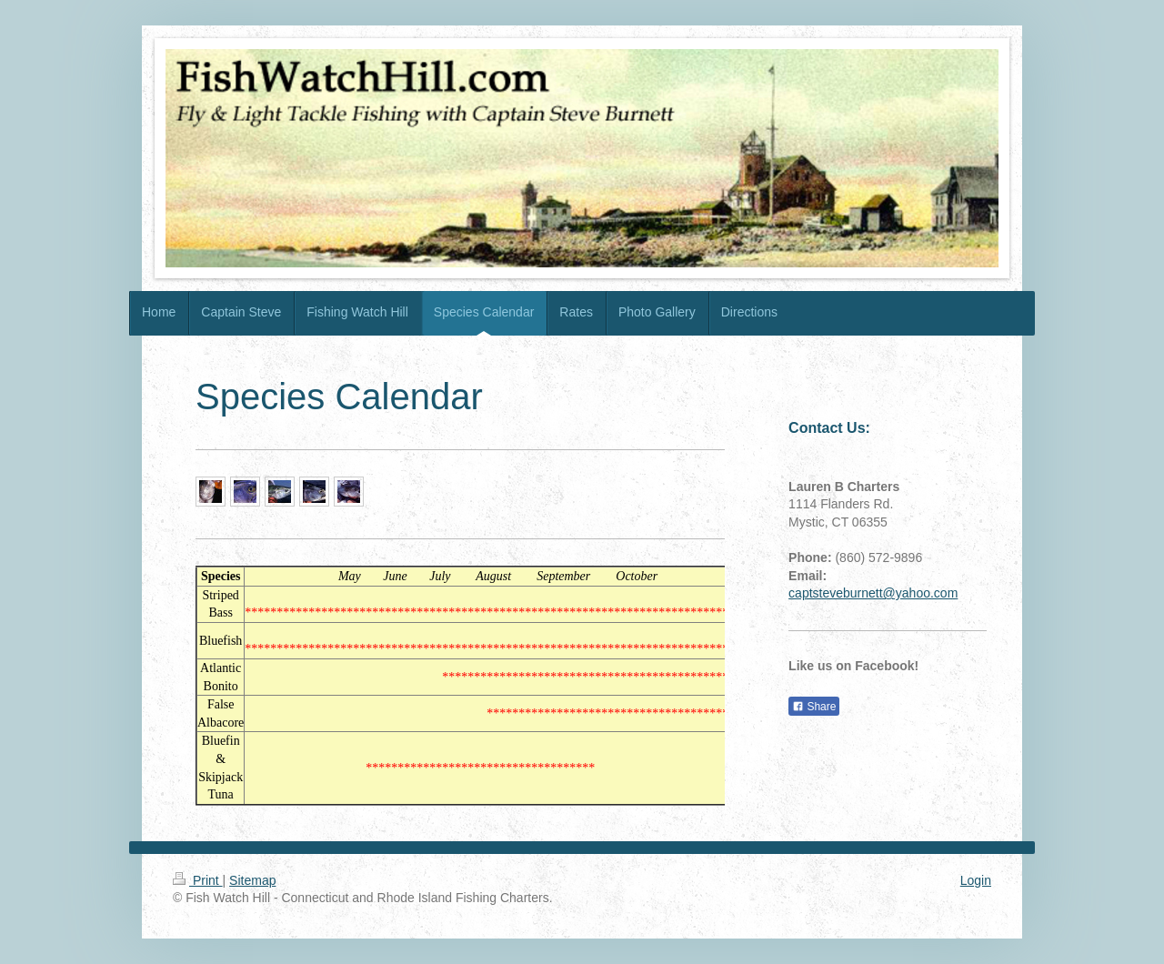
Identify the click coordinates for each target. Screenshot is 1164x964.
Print (198, 880)
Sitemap (252, 880)
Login (975, 880)
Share (814, 706)
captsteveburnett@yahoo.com (873, 593)
